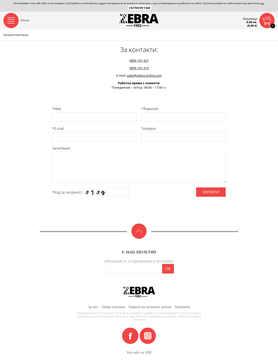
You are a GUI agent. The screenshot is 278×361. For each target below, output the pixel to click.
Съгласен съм (139, 8)
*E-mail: (58, 128)
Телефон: (148, 128)
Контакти (182, 307)
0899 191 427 (138, 60)
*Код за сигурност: (67, 192)
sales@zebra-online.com (144, 75)
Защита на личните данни (149, 307)
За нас (93, 307)
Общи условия (113, 307)
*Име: (57, 108)
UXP (148, 352)
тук (262, 3)
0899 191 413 (138, 68)
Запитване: (61, 148)
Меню (25, 20)
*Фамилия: (150, 108)
